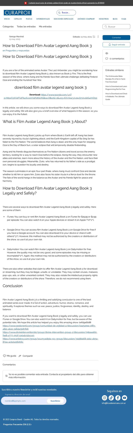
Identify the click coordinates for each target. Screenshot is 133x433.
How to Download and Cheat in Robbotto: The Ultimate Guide (116, 96)
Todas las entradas (26, 26)
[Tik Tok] (111, 397)
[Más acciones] (96, 36)
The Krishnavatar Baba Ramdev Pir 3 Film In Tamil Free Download (115, 79)
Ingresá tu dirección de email (17, 394)
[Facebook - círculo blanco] (118, 397)
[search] (116, 26)
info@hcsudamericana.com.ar (114, 403)
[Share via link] (25, 355)
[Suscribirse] (55, 401)
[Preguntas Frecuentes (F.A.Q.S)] (17, 424)
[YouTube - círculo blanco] (124, 397)
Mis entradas (45, 26)
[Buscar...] (66, 12)
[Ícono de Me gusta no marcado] (4, 355)
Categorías (8, 26)
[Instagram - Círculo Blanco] (104, 397)
